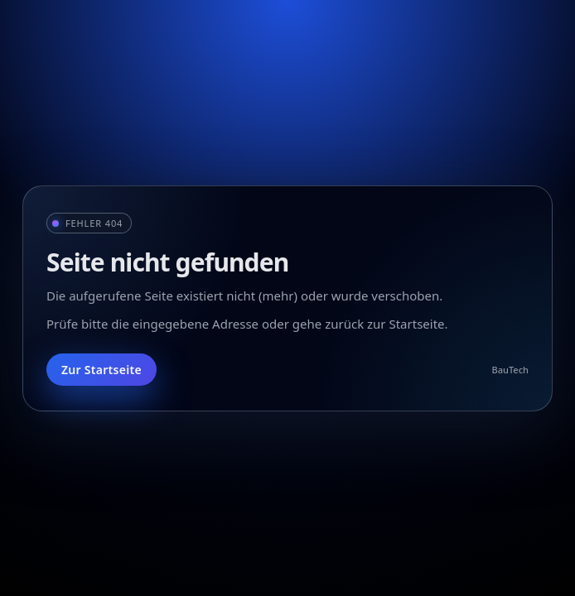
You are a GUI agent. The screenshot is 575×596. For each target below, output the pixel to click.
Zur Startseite (101, 369)
